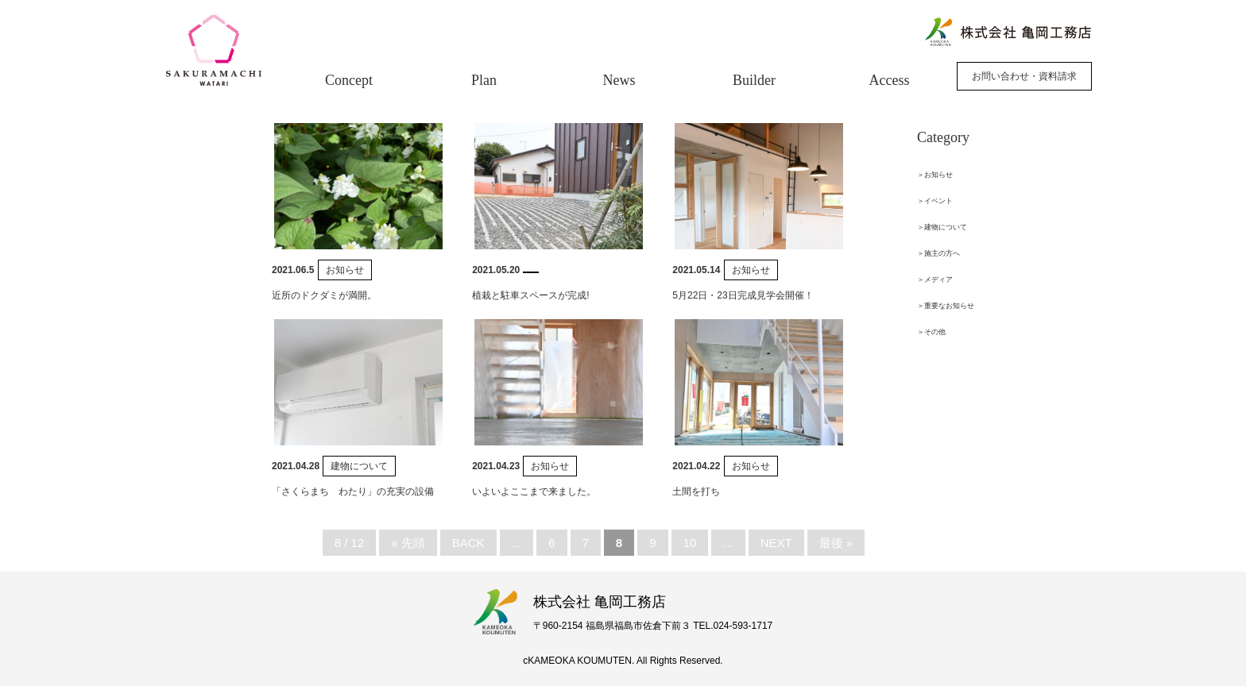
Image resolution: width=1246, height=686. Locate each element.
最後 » (836, 542)
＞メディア (935, 279)
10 (690, 542)
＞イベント (935, 201)
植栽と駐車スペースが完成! (530, 295)
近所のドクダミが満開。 (324, 295)
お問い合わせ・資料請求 (1024, 76)
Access (889, 80)
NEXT (776, 542)
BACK (468, 542)
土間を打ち (696, 491)
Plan (484, 80)
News (619, 80)
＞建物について (942, 227)
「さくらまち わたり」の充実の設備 (353, 491)
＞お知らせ (935, 175)
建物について (359, 466)
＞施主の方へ (938, 253)
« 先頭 (408, 542)
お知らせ (345, 270)
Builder (754, 80)
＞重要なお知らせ (945, 306)
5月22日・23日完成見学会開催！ (742, 295)
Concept (349, 80)
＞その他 (931, 332)
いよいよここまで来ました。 (534, 491)
